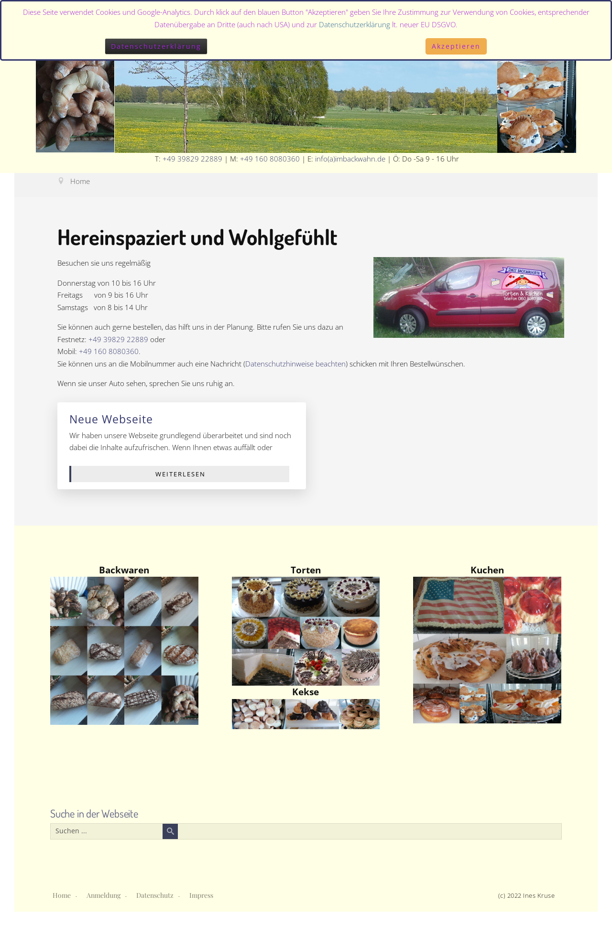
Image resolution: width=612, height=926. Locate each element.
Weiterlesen (180, 474)
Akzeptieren (456, 46)
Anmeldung (103, 895)
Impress (201, 895)
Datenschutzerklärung (354, 24)
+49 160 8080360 (270, 158)
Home (62, 895)
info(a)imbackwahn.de (350, 158)
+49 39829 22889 (192, 158)
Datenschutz (155, 895)
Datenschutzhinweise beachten (295, 363)
